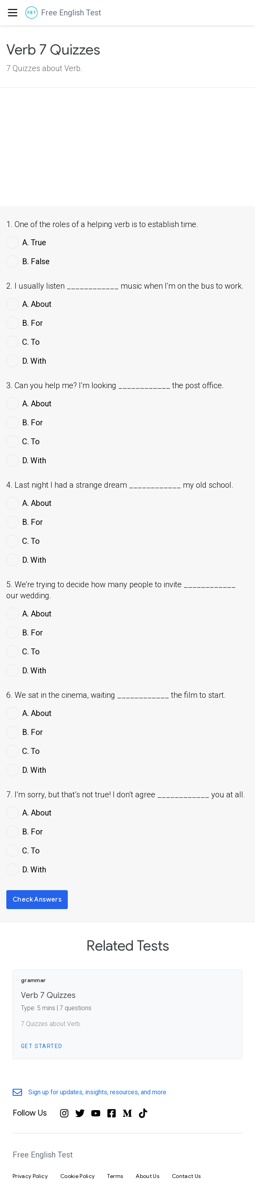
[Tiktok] (143, 1113)
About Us (147, 1176)
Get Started (41, 1046)
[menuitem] (11, 12)
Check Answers (37, 900)
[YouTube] (96, 1113)
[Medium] (127, 1113)
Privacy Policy (30, 1176)
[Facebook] (111, 1113)
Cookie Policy (77, 1176)
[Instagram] (64, 1113)
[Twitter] (80, 1113)
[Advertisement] (127, 147)
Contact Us (186, 1176)
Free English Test (71, 12)
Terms (115, 1176)
